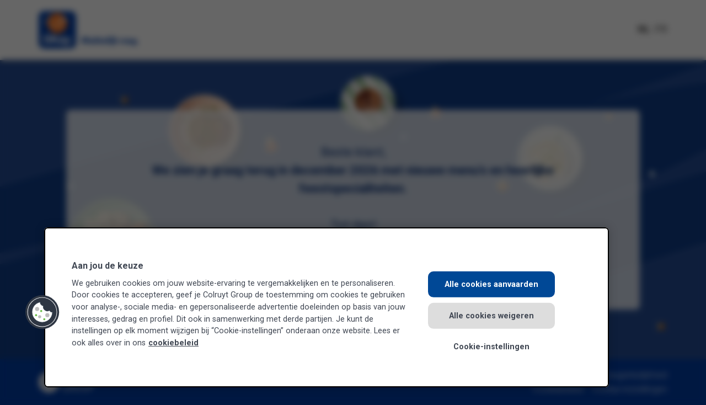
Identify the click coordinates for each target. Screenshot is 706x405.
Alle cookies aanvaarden (491, 284)
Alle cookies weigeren (491, 315)
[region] (326, 307)
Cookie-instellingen (491, 346)
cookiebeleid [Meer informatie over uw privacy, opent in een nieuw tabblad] (173, 343)
